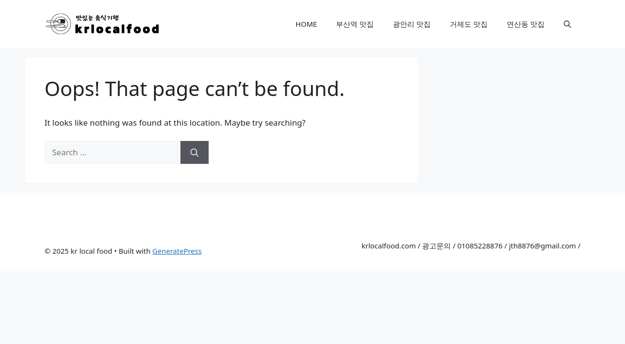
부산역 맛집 (355, 24)
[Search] (194, 152)
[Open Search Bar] (567, 24)
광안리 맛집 (412, 24)
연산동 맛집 (526, 24)
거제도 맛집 (469, 24)
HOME (306, 24)
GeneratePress (176, 251)
